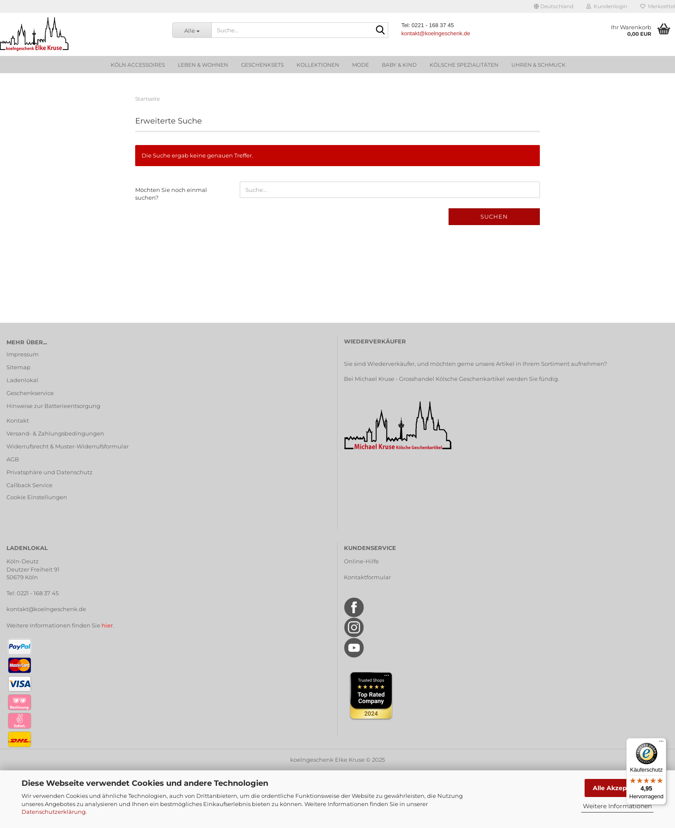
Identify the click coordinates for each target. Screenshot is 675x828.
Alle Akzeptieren (619, 788)
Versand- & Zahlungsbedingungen (55, 433)
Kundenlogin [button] (606, 6)
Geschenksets (262, 65)
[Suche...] (191, 30)
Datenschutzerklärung (54, 811)
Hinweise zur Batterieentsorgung (53, 405)
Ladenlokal (22, 380)
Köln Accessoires (138, 65)
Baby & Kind (399, 65)
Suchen (494, 216)
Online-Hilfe (361, 561)
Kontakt (17, 420)
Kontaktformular (367, 577)
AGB (12, 459)
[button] (553, 6)
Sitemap (18, 367)
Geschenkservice (30, 392)
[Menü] (661, 743)
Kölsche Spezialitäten (464, 65)
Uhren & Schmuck (538, 65)
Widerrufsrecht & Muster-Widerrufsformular (67, 446)
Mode (360, 65)
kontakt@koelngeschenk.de (46, 609)
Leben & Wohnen (203, 65)
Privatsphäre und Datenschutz (49, 472)
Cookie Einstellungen (36, 497)
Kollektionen (318, 65)
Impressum (22, 354)
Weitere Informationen (617, 806)
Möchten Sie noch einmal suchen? (171, 193)
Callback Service (29, 485)
